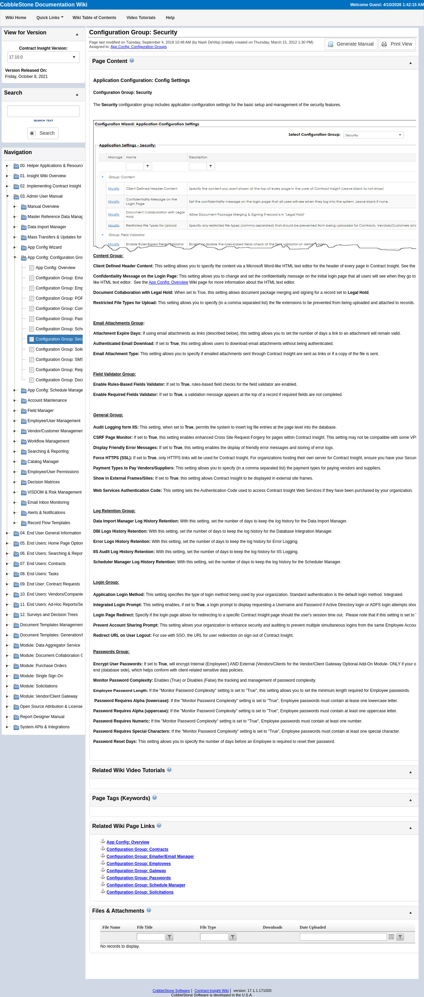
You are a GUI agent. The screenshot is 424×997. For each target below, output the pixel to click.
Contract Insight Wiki (212, 990)
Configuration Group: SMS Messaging (70, 359)
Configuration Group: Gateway (136, 870)
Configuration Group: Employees (65, 288)
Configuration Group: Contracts (64, 308)
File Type (208, 927)
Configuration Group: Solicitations (66, 349)
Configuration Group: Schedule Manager (72, 329)
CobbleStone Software (171, 990)
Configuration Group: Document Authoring (74, 380)
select (73, 57)
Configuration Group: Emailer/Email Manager (76, 278)
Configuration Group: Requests (64, 369)
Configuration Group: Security (62, 339)
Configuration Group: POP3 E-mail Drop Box (76, 298)
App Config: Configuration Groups (139, 47)
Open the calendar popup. (391, 937)
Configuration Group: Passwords (65, 318)
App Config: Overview (55, 267)
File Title (144, 927)
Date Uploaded (313, 927)
